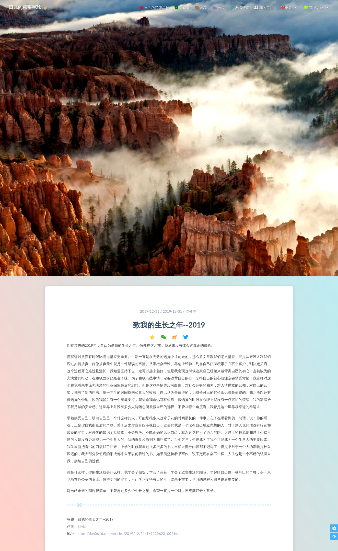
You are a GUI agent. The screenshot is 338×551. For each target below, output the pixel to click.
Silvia (82, 527)
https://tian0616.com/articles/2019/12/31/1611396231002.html (129, 534)
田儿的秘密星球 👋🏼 (28, 7)
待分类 (190, 312)
